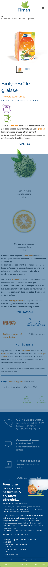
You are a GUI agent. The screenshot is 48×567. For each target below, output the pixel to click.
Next (42, 43)
